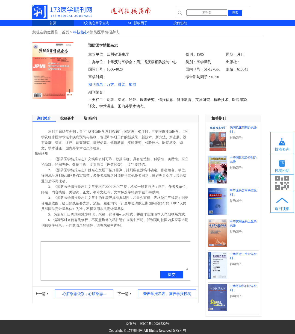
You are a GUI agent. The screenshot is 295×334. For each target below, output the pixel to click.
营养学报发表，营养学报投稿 (167, 294)
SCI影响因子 (137, 23)
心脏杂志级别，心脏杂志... (84, 294)
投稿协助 (180, 23)
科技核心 (80, 32)
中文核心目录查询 (95, 23)
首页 (53, 23)
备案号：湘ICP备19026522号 (147, 323)
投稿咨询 (282, 149)
